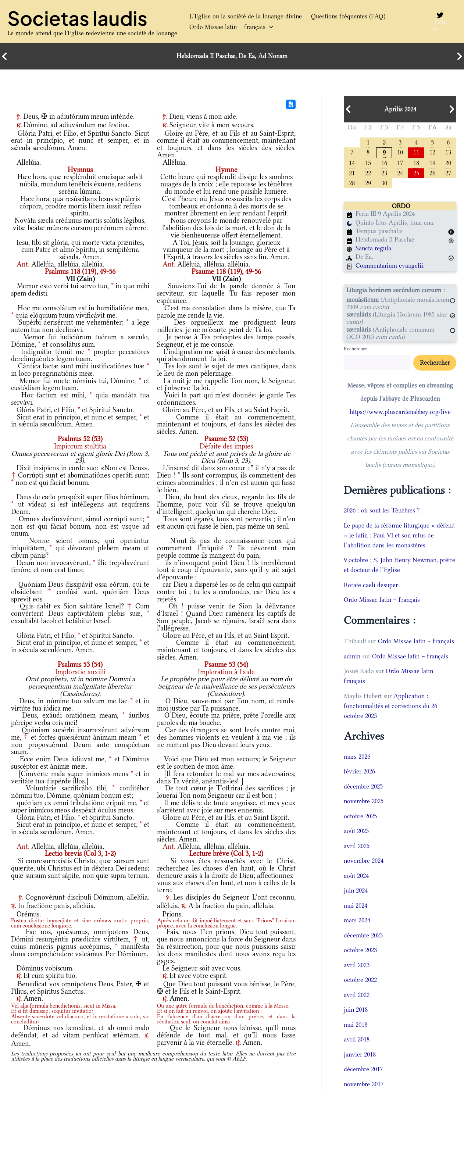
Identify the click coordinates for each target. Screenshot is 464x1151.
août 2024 (356, 876)
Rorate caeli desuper (371, 585)
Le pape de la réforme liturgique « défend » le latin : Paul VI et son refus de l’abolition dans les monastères (399, 536)
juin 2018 (356, 1010)
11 (416, 152)
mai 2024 (355, 906)
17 (400, 163)
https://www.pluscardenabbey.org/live (400, 413)
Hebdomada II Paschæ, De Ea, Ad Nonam (232, 56)
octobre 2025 (360, 817)
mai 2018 (355, 1025)
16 (384, 163)
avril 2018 (357, 1040)
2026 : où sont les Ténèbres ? (382, 511)
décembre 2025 (363, 787)
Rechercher (355, 350)
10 (400, 152)
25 (416, 173)
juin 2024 (356, 891)
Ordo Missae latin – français (230, 27)
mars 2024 (357, 921)
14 (352, 163)
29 (368, 183)
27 (448, 173)
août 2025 (356, 832)
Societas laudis (77, 18)
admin (352, 657)
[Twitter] (440, 22)
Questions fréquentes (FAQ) (345, 16)
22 (368, 173)
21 (352, 173)
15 (368, 163)
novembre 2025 (363, 802)
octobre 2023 (360, 951)
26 (432, 173)
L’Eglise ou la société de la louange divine (244, 16)
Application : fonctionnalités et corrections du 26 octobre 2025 (390, 707)
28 (352, 183)
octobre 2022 (360, 980)
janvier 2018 (360, 1055)
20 (448, 163)
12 (432, 152)
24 (400, 173)
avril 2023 (357, 965)
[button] (268, 27)
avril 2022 (357, 995)
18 (416, 163)
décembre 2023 (363, 936)
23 (384, 173)
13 (448, 152)
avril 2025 (357, 846)
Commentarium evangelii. (390, 266)
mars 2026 (357, 757)
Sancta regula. (374, 249)
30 (384, 183)
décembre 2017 (363, 1070)
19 (432, 163)
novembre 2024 (363, 861)
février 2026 (359, 772)
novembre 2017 (363, 1085)
